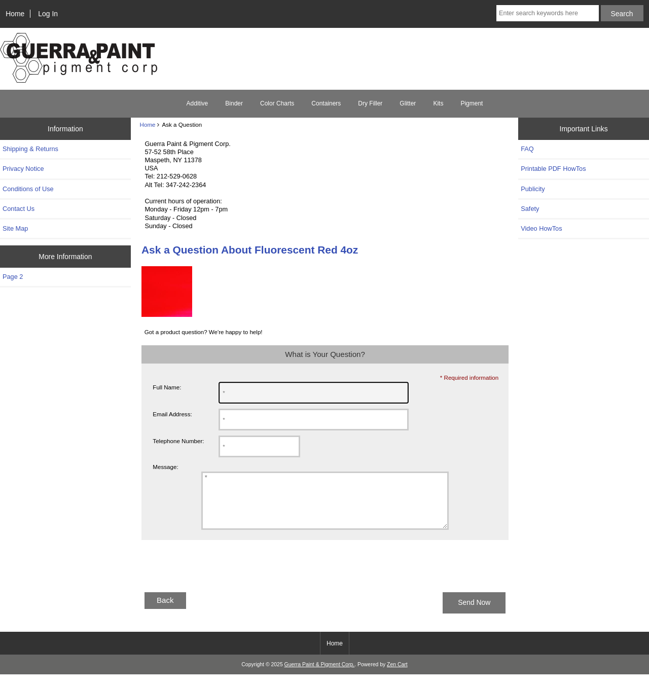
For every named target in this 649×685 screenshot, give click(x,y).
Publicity (533, 189)
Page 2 (13, 276)
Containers (326, 103)
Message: (165, 466)
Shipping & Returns (30, 149)
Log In (48, 14)
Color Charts (277, 103)
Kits (438, 103)
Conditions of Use (28, 189)
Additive (197, 103)
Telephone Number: (178, 441)
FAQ (527, 149)
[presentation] (218, 580)
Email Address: (172, 414)
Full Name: (167, 387)
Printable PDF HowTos (553, 168)
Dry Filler (370, 103)
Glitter (408, 103)
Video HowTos (541, 228)
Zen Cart (397, 675)
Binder (234, 103)
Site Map (15, 228)
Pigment (471, 103)
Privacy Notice (23, 168)
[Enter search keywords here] (547, 13)
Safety (530, 208)
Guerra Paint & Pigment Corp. (319, 675)
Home (15, 14)
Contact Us (18, 208)
